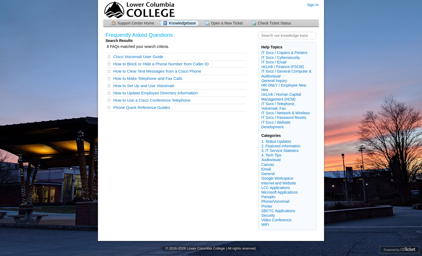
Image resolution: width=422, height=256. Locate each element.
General (268, 174)
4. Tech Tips (271, 155)
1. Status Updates (276, 141)
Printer (266, 206)
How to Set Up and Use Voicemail (143, 85)
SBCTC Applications (278, 211)
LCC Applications (275, 188)
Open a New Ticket (227, 23)
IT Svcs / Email (273, 62)
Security (268, 215)
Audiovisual (271, 160)
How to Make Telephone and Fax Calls (147, 78)
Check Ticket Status (274, 23)
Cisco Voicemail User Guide (138, 56)
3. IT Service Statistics (279, 150)
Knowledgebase (182, 23)
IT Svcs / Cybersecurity (280, 57)
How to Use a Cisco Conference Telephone (152, 100)
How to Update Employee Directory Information (155, 93)
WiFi (265, 224)
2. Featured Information (281, 146)
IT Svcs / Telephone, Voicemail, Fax (278, 106)
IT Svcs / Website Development (275, 124)
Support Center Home (135, 23)
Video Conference (276, 220)
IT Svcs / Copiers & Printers (284, 53)
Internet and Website (278, 183)
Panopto (268, 197)
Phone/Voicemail (275, 201)
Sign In (313, 5)
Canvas (267, 164)
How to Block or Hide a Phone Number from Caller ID (161, 64)
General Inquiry (274, 81)
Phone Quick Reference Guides (141, 107)
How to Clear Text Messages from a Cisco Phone (157, 71)
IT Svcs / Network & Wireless (285, 113)
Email (266, 169)
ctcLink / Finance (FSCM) (282, 67)
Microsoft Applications (279, 192)
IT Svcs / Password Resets (283, 117)
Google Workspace (277, 178)
